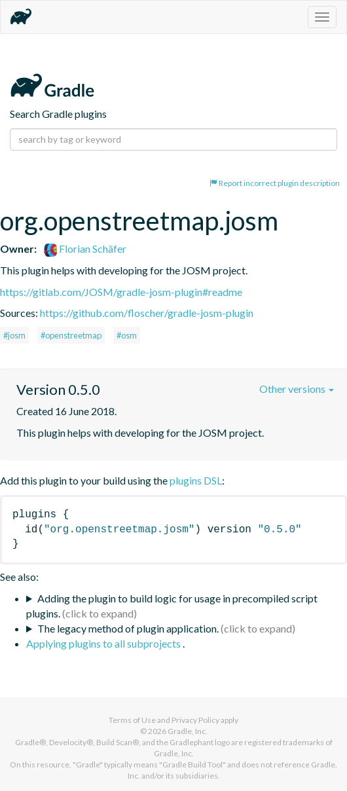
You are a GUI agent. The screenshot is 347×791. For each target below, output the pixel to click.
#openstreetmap (71, 335)
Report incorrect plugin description (275, 183)
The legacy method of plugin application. (128, 628)
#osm (127, 335)
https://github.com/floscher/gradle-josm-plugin (146, 312)
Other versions (296, 388)
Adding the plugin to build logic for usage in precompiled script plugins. (172, 605)
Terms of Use (132, 720)
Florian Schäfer (85, 248)
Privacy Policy (195, 720)
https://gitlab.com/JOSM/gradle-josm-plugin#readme (121, 291)
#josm (14, 335)
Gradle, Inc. (188, 731)
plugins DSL (196, 480)
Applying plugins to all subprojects (104, 643)
